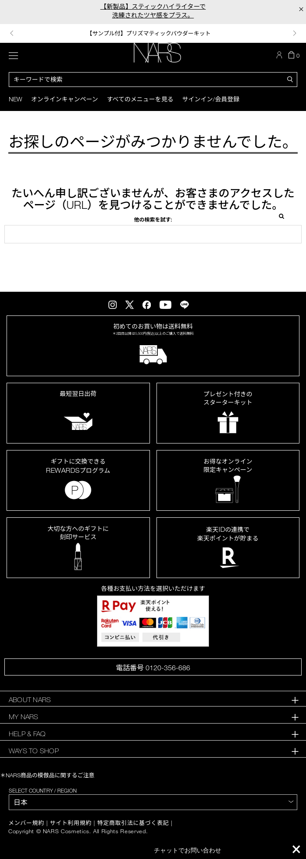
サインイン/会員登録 (211, 99)
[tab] (153, 700)
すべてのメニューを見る (140, 99)
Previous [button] (12, 33)
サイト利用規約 (71, 823)
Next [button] (295, 33)
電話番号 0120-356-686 (153, 668)
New (15, 99)
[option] (153, 33)
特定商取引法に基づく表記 (133, 823)
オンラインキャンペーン (64, 99)
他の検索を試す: (153, 219)
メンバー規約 (26, 823)
